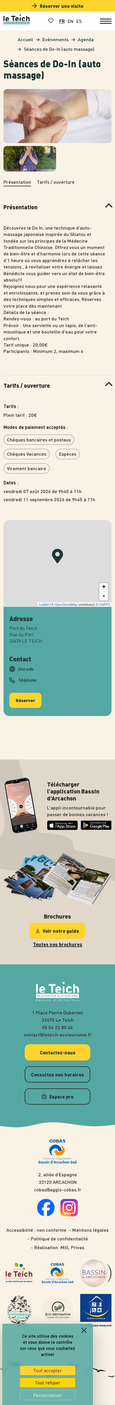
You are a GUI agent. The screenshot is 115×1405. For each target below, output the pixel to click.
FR (62, 21)
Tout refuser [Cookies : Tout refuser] (47, 1380)
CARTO (104, 601)
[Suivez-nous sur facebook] (46, 1211)
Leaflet (44, 601)
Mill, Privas (72, 1244)
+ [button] (104, 584)
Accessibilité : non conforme (36, 1227)
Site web (25, 666)
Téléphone (27, 677)
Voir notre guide (57, 927)
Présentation (17, 181)
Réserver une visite (57, 5)
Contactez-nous (58, 1049)
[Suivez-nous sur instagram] (69, 1211)
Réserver (25, 697)
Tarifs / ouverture (56, 181)
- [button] (104, 593)
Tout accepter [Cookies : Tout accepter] (47, 1367)
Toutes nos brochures (57, 941)
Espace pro (57, 1093)
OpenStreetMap (66, 601)
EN (70, 21)
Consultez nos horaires (57, 1071)
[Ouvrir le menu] (106, 21)
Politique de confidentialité (59, 1235)
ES (79, 21)
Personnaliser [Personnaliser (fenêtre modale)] (47, 1392)
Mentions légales (90, 1227)
